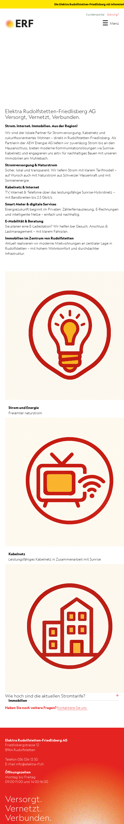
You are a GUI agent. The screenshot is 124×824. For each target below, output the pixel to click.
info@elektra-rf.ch (30, 764)
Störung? (113, 14)
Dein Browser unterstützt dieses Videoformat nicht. (61, 70)
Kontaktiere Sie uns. (72, 708)
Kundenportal (95, 14)
